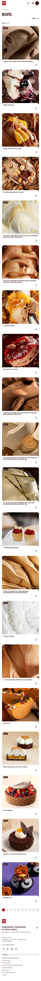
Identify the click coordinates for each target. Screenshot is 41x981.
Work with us (6, 970)
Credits (4, 975)
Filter (35, 18)
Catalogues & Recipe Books (10, 958)
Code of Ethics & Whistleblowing (12, 965)
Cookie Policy (6, 960)
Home (5, 10)
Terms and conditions (8, 972)
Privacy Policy (6, 963)
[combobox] (20, 954)
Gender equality (7, 967)
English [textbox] (5, 954)
